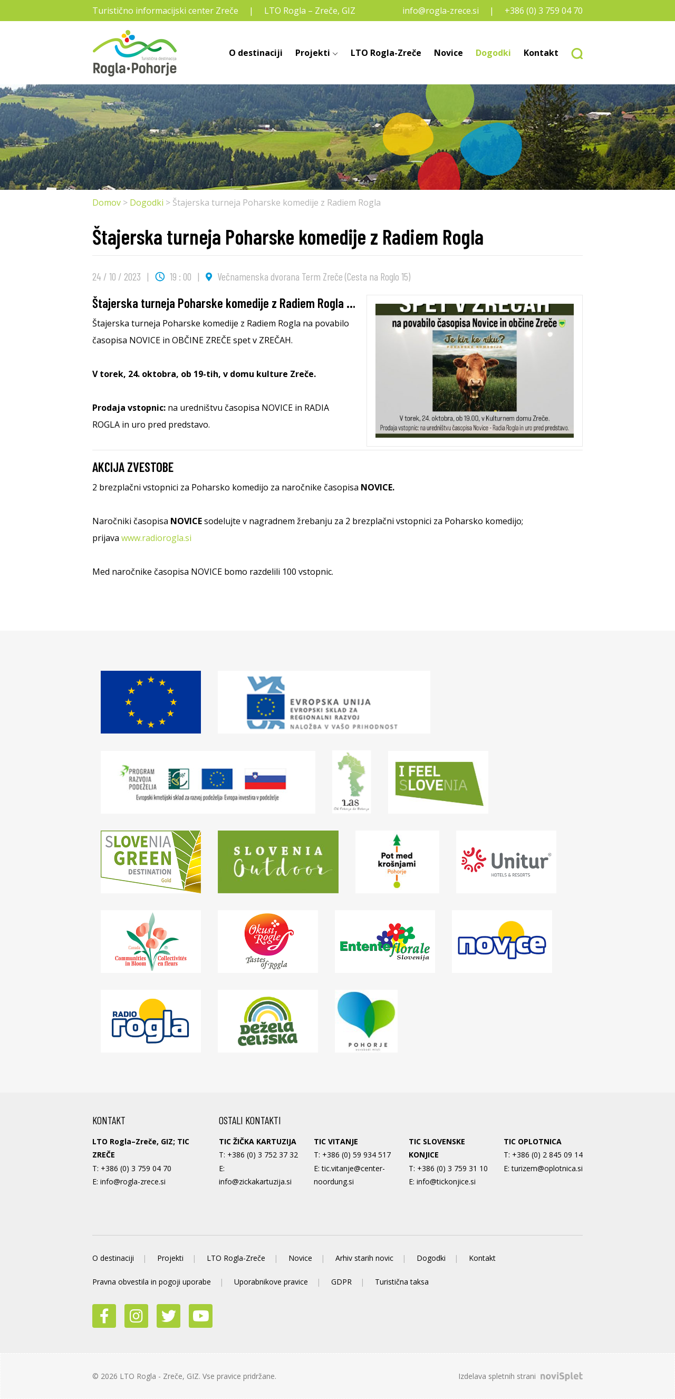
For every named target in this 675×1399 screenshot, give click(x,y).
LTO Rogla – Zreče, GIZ (309, 10)
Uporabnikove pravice (271, 1282)
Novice (448, 53)
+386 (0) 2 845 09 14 (547, 1155)
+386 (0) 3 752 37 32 (262, 1155)
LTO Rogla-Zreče (386, 53)
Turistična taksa (402, 1282)
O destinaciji (256, 53)
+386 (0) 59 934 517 (356, 1155)
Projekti (312, 53)
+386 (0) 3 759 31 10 (452, 1168)
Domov (106, 202)
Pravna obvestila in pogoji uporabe (151, 1282)
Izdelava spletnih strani (520, 1376)
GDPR (341, 1282)
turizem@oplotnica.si (547, 1168)
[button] (574, 52)
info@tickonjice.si (446, 1181)
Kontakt (541, 53)
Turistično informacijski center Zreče (165, 10)
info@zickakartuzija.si (255, 1181)
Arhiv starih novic (364, 1258)
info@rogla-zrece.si (440, 10)
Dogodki (493, 53)
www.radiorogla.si (156, 538)
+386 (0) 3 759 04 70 (544, 10)
